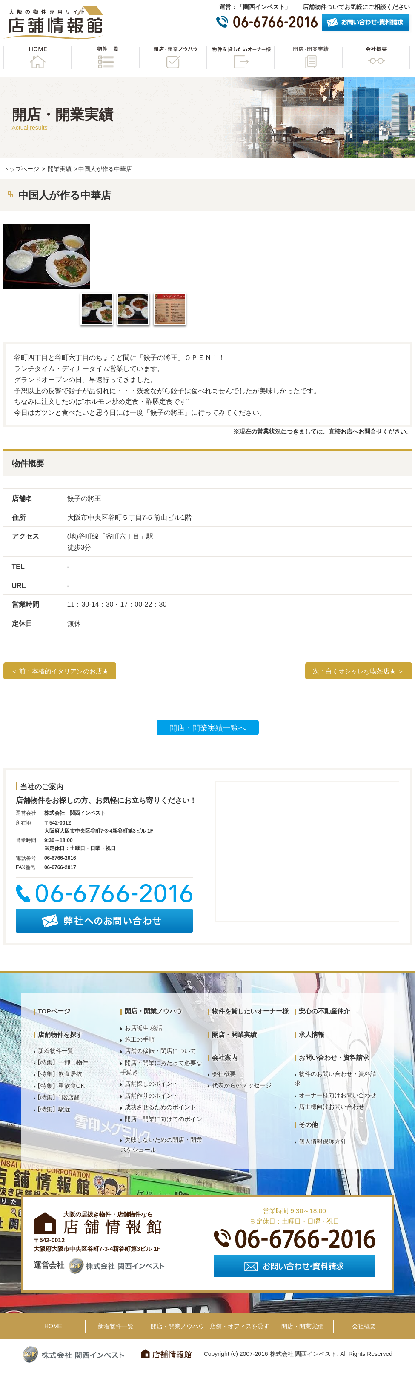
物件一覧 (105, 57)
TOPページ (54, 1011)
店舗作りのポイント (151, 1095)
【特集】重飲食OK (59, 1085)
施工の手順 (140, 1039)
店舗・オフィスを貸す (239, 1326)
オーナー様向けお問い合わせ (337, 1095)
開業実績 (60, 169)
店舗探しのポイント (151, 1083)
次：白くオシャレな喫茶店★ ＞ (358, 671)
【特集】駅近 (52, 1109)
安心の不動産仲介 (324, 1011)
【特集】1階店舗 (57, 1097)
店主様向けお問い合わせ (331, 1106)
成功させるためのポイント (160, 1107)
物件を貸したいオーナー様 (240, 57)
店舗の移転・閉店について (160, 1050)
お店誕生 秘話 (143, 1027)
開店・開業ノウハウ (172, 57)
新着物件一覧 (56, 1050)
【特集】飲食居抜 (58, 1073)
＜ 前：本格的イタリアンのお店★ (60, 671)
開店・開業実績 (308, 57)
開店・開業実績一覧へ (207, 728)
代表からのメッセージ (242, 1085)
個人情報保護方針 (322, 1141)
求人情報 (311, 1034)
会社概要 (375, 57)
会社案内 (225, 1057)
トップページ (21, 169)
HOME (37, 57)
